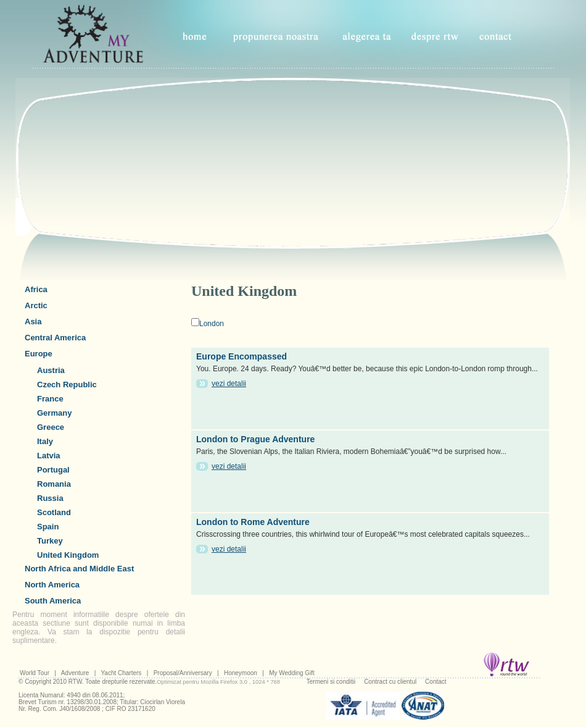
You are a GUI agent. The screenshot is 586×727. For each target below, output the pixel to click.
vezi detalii (229, 383)
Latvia (48, 455)
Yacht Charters (121, 673)
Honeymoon (240, 673)
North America (52, 584)
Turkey (50, 540)
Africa (36, 289)
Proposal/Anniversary (183, 673)
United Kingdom (68, 555)
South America (53, 600)
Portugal (53, 469)
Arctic (36, 305)
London (211, 323)
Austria (51, 370)
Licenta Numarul (41, 695)
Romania (54, 484)
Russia (50, 498)
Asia (33, 321)
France (50, 398)
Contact (435, 681)
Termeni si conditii (331, 681)
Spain (48, 526)
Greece (50, 427)
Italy (45, 441)
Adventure (75, 673)
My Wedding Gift (292, 673)
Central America (55, 337)
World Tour (34, 673)
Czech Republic (67, 384)
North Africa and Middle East (79, 568)
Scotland (54, 512)
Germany (54, 413)
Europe (38, 353)
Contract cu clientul (390, 681)
